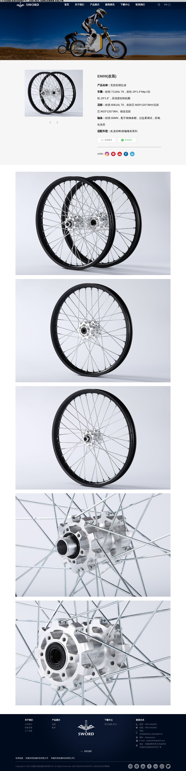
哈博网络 (106, 766)
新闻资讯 (110, 4)
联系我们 (140, 4)
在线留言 (108, 140)
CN (165, 4)
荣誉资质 (28, 728)
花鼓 (54, 724)
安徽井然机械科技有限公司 (37, 758)
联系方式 (140, 720)
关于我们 (79, 4)
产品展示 (94, 4)
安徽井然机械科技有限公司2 (63, 758)
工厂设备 (28, 731)
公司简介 (28, 724)
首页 (66, 4)
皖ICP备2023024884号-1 (83, 766)
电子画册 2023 (110, 724)
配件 (54, 728)
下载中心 (125, 4)
